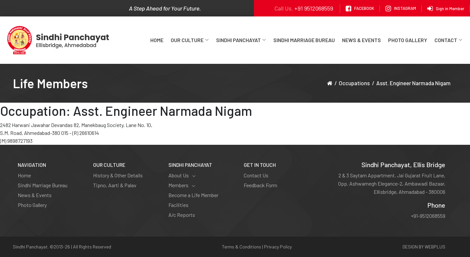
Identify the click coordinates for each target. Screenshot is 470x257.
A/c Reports (181, 215)
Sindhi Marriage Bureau (304, 40)
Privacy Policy (278, 246)
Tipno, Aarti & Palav (114, 185)
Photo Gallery (407, 40)
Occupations (354, 83)
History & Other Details (118, 175)
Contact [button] (448, 40)
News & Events (361, 40)
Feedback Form (260, 185)
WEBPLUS (435, 246)
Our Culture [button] (190, 40)
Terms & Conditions (241, 246)
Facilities (178, 205)
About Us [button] (182, 175)
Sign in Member (445, 8)
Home (156, 40)
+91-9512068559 (428, 216)
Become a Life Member (193, 195)
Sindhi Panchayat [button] (241, 40)
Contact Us (256, 175)
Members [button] (181, 185)
